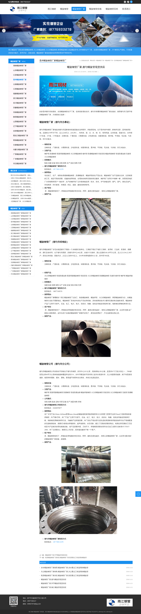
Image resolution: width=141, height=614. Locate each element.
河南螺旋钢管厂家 (19, 112)
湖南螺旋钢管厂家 (19, 66)
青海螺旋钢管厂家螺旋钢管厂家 (21, 259)
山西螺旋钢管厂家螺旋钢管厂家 (21, 248)
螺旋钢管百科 (112, 9)
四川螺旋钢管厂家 (19, 103)
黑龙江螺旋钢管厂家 (20, 135)
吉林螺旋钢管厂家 (19, 131)
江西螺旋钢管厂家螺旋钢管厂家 (21, 227)
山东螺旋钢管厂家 (19, 70)
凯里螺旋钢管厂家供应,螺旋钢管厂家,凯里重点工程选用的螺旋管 (66, 557)
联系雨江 (126, 9)
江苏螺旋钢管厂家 (19, 75)
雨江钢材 (52, 9)
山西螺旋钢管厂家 (19, 121)
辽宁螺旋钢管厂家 (19, 126)
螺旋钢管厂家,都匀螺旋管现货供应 (53, 579)
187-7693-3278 (58, 169)
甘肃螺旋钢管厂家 (19, 145)
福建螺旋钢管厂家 (19, 93)
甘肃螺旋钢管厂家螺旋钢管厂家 (21, 262)
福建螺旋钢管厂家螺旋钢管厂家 (21, 230)
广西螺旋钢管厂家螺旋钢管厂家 (21, 268)
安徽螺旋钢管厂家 (19, 107)
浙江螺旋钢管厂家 (19, 98)
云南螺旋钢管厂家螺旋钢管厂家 (21, 224)
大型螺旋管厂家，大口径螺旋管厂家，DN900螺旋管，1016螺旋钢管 (33, 201)
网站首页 (92, 60)
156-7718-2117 (25, 2)
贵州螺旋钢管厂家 (19, 80)
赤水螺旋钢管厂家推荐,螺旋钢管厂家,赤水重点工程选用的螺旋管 (64, 568)
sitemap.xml (102, 611)
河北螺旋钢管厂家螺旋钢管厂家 (21, 274)
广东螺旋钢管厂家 (19, 159)
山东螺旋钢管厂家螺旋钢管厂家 (21, 216)
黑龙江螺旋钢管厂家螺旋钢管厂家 (22, 256)
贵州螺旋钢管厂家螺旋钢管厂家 (123, 60)
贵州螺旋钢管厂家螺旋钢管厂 (52, 60)
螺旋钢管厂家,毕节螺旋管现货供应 (56, 555)
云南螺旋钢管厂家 (19, 84)
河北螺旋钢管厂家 (19, 163)
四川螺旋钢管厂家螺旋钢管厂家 (21, 236)
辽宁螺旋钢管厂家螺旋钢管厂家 (21, 251)
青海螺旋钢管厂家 (19, 140)
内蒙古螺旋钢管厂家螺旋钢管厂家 (22, 265)
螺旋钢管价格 (95, 9)
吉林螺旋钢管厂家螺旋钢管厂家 (21, 253)
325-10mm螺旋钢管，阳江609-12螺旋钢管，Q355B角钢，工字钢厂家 (33, 192)
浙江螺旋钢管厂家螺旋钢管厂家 (21, 233)
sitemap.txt (109, 611)
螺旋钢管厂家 (79, 9)
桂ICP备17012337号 (92, 611)
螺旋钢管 (64, 9)
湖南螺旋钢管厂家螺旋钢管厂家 (21, 213)
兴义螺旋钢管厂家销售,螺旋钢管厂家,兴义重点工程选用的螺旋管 (64, 571)
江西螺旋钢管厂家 (19, 89)
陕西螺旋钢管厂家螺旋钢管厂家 (21, 245)
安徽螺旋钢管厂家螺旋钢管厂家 (21, 239)
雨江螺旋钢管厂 (18, 9)
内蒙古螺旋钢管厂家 (20, 149)
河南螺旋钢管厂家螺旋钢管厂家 (21, 242)
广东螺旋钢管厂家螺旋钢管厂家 (21, 271)
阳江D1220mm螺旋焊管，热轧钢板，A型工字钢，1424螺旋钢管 (31, 175)
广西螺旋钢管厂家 (19, 154)
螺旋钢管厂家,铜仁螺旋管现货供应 (53, 587)
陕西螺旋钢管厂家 (19, 117)
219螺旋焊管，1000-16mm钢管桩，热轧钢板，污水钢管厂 (29, 198)
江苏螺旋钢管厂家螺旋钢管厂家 (21, 219)
